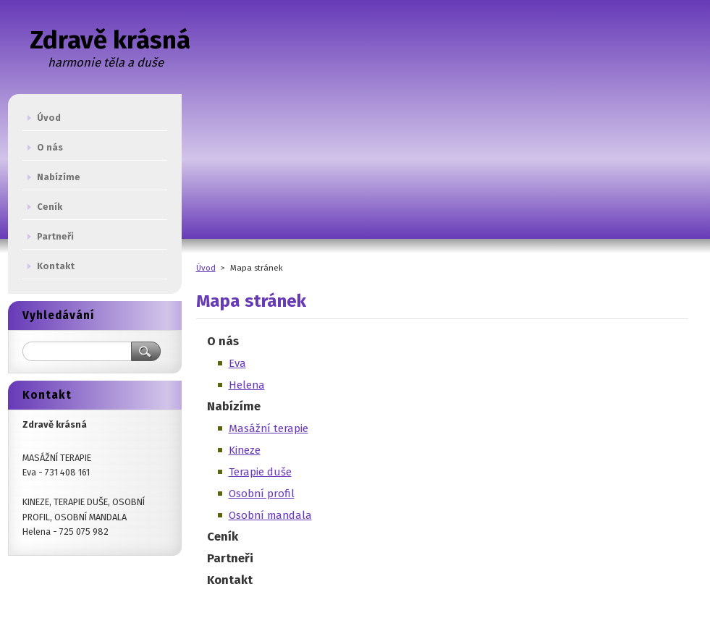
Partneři (230, 558)
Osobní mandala (270, 515)
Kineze (245, 450)
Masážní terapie (268, 428)
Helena (247, 385)
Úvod (206, 268)
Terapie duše (260, 471)
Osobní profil (262, 493)
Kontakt (230, 579)
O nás (223, 341)
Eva (237, 363)
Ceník (222, 536)
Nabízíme (234, 406)
